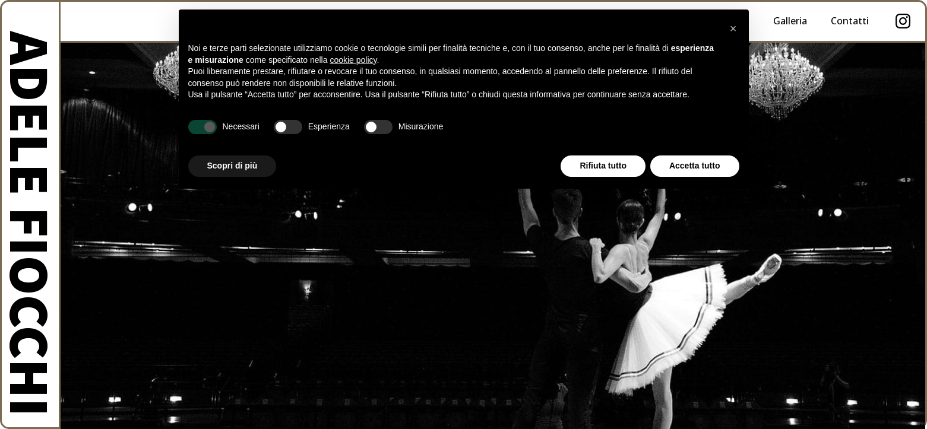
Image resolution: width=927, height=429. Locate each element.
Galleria (790, 20)
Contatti (850, 20)
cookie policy (353, 60)
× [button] (733, 28)
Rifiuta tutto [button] (603, 165)
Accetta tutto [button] (694, 165)
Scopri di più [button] (232, 165)
